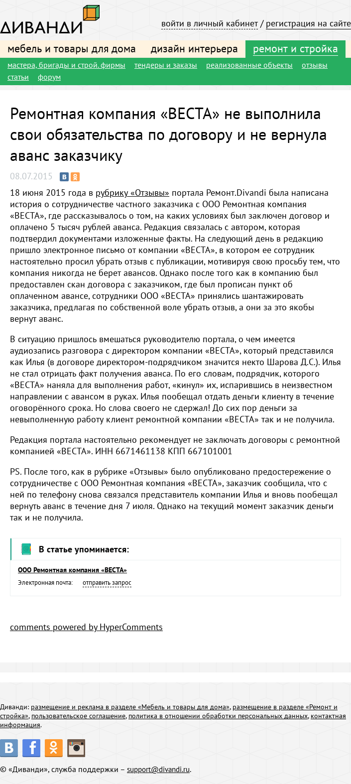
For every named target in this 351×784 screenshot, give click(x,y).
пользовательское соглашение (78, 715)
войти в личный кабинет (209, 23)
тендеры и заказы (165, 65)
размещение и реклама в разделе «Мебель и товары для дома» (130, 706)
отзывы (315, 65)
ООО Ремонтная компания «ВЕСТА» (72, 569)
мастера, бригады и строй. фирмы (66, 65)
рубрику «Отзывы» (132, 192)
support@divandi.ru (161, 769)
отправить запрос (107, 582)
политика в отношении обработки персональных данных (218, 715)
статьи (18, 77)
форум (49, 77)
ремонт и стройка (295, 48)
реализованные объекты (249, 65)
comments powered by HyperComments (86, 627)
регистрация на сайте (308, 23)
